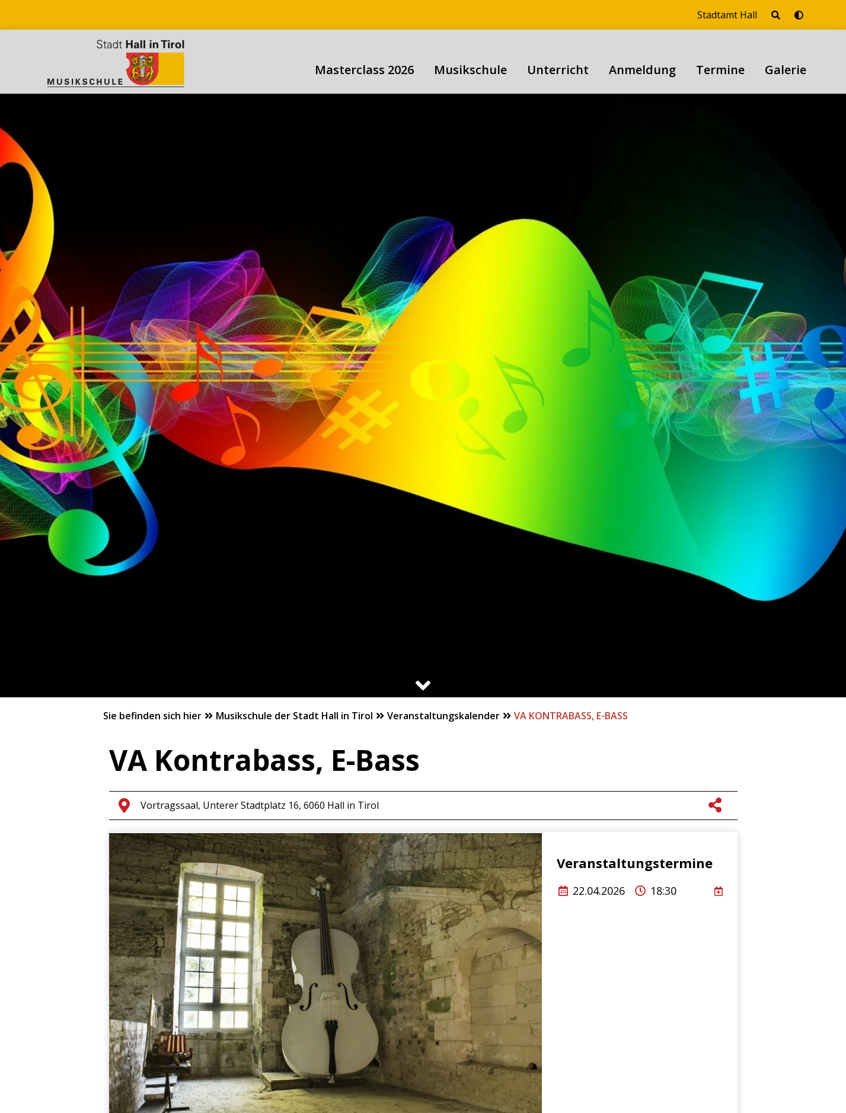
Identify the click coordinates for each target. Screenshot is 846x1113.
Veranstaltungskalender (444, 715)
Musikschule (470, 70)
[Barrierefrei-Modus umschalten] (798, 14)
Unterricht (558, 70)
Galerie (785, 70)
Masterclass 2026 (364, 70)
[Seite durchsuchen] (775, 14)
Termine (720, 70)
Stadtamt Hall (727, 14)
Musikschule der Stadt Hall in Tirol (295, 715)
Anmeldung (642, 70)
